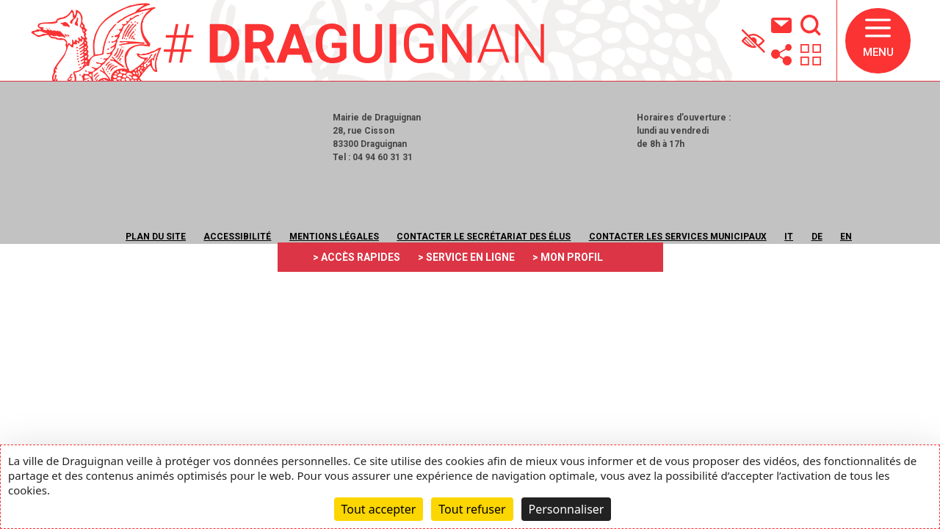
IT (788, 236)
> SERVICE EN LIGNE (466, 257)
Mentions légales (334, 236)
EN (846, 236)
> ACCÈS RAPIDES (356, 257)
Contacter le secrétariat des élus (484, 236)
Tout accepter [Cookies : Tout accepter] (378, 509)
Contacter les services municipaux (678, 236)
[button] (878, 40)
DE (816, 236)
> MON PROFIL (567, 257)
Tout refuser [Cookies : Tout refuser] (471, 509)
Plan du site (156, 236)
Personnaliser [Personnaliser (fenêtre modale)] (566, 509)
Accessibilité (237, 236)
